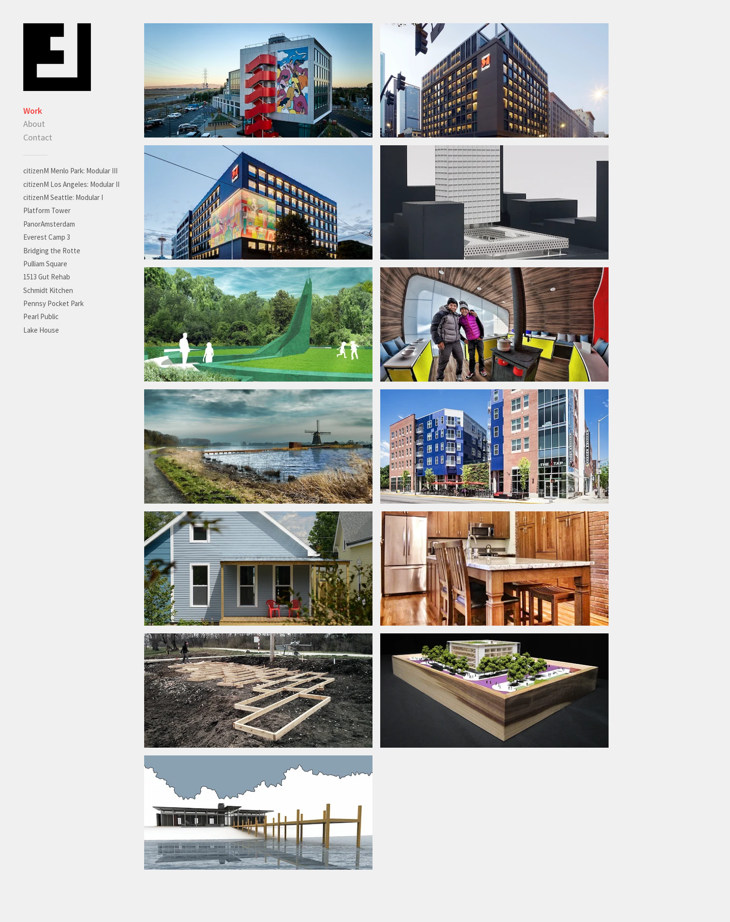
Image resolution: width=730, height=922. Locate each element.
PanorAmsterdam (49, 224)
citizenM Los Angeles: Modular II (71, 184)
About (34, 124)
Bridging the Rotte (51, 250)
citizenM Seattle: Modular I (63, 197)
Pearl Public (41, 316)
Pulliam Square (45, 264)
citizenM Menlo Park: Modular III (70, 171)
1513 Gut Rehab (46, 277)
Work (32, 111)
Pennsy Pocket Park (53, 303)
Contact (37, 137)
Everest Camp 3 (46, 237)
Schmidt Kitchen (48, 290)
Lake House (41, 330)
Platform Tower (47, 210)
